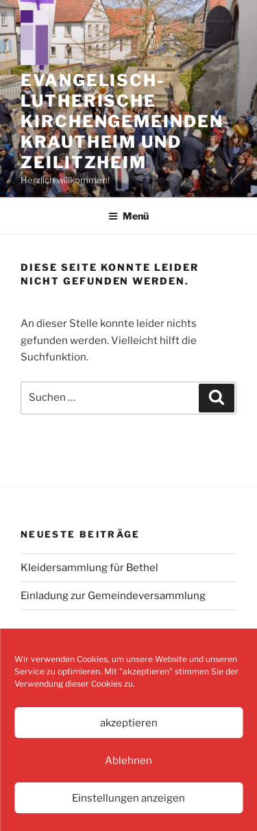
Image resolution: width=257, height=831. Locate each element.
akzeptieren (129, 723)
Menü (128, 216)
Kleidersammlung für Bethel (89, 568)
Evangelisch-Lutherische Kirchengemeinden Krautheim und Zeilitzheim (122, 121)
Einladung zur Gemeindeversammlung (113, 596)
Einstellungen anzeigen (128, 798)
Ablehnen (128, 760)
